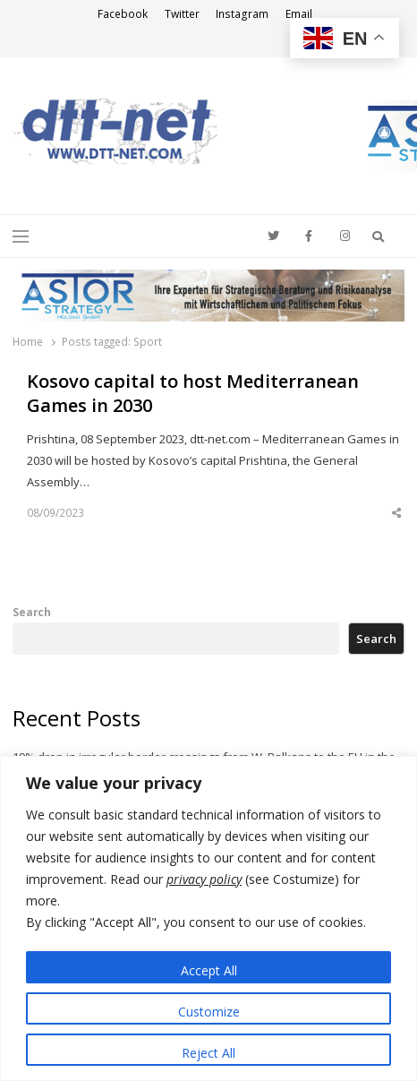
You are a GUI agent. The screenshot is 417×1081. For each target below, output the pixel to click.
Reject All (208, 1052)
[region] (208, 918)
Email (298, 13)
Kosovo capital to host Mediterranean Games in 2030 (193, 393)
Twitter (182, 13)
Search (32, 612)
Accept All (209, 970)
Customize (209, 1011)
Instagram (242, 13)
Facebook (123, 13)
